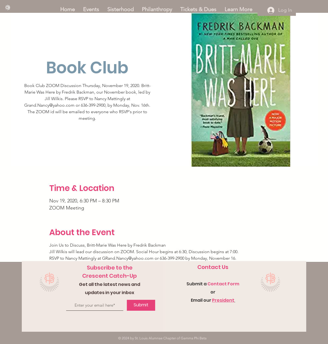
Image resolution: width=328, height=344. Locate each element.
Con (212, 284)
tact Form (228, 284)
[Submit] (141, 305)
